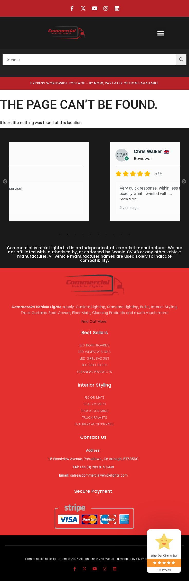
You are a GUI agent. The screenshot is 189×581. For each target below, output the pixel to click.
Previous (5, 181)
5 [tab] (90, 234)
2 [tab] (67, 234)
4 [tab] (83, 234)
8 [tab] (113, 234)
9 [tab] (121, 234)
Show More (128, 199)
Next (183, 181)
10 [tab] (129, 234)
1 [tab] (59, 234)
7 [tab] (106, 234)
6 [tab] (98, 234)
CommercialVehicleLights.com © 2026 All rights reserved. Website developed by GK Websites (89, 559)
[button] (160, 33)
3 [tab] (75, 234)
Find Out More (94, 321)
